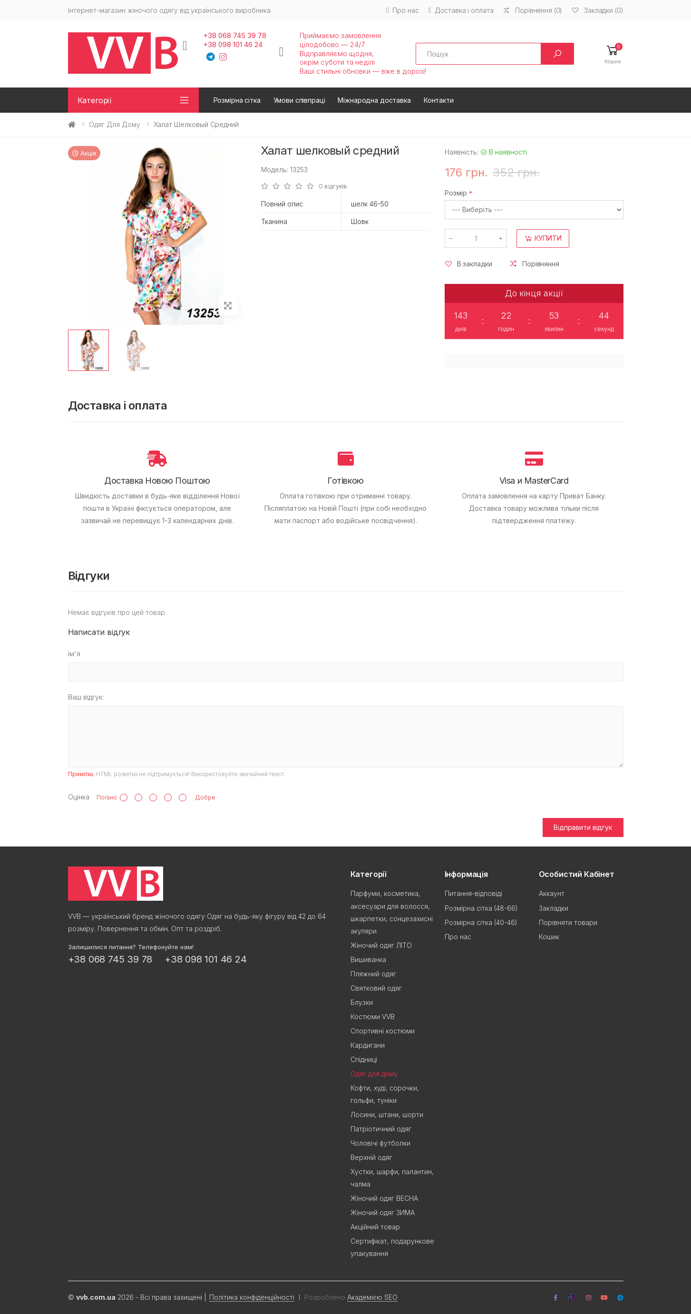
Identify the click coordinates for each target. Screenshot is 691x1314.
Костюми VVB (372, 1016)
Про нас (402, 10)
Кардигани (367, 1045)
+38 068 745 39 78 (234, 35)
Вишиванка (368, 959)
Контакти (439, 100)
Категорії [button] (95, 100)
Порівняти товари (568, 922)
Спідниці (363, 1059)
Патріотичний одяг (380, 1129)
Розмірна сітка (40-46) (481, 922)
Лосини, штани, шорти (386, 1114)
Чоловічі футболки (380, 1143)
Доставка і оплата (460, 10)
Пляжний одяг (373, 974)
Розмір (456, 193)
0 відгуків (333, 186)
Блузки (361, 1002)
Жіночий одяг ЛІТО (381, 945)
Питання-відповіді (473, 893)
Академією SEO (372, 1297)
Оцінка (78, 797)
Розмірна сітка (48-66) (481, 908)
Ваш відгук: (86, 697)
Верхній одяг (371, 1157)
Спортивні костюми (382, 1031)
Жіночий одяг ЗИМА (382, 1212)
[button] (612, 54)
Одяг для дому (114, 124)
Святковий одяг (376, 988)
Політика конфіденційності (251, 1297)
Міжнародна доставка (374, 100)
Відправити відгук (583, 827)
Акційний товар (375, 1227)
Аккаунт (551, 893)
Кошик (549, 937)
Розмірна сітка (237, 100)
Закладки (553, 908)
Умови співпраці (299, 100)
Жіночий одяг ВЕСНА (384, 1198)
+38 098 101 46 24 (233, 44)
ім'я (74, 654)
